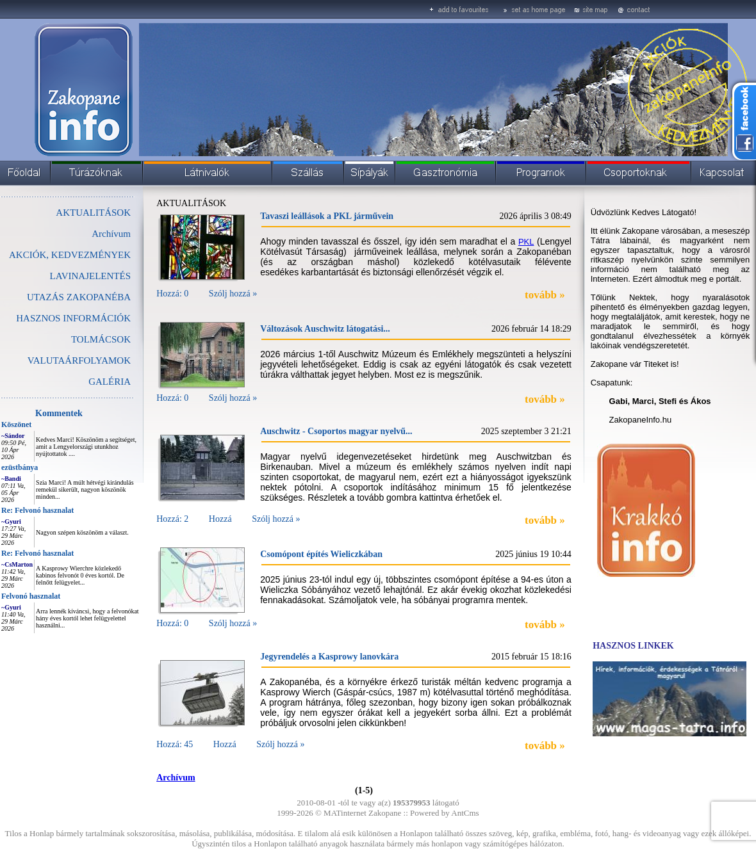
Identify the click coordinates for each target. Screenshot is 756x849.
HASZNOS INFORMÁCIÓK (73, 318)
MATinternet (345, 813)
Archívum (111, 234)
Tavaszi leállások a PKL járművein (326, 216)
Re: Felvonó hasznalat (37, 510)
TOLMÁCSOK (101, 339)
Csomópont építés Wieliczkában (321, 554)
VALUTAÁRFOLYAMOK (79, 360)
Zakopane (384, 813)
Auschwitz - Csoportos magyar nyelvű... (336, 431)
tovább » (545, 295)
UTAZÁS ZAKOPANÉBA (79, 297)
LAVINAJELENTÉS (90, 276)
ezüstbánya (19, 467)
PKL (526, 242)
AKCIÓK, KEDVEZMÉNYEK (70, 255)
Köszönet (16, 424)
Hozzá (220, 519)
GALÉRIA (109, 381)
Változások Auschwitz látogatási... (325, 329)
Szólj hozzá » (233, 293)
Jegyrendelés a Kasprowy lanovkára (329, 656)
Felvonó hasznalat (30, 596)
